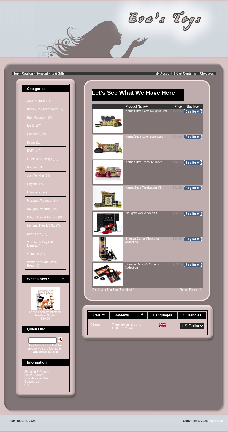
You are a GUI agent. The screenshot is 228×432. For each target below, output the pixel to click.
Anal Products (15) (39, 101)
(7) (43, 225)
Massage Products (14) (42, 200)
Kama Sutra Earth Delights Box (146, 111)
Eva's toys (215, 420)
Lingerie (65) (35, 184)
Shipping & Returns (37, 371)
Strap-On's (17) (37, 234)
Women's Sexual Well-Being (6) (42, 264)
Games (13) (35, 167)
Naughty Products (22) (42, 209)
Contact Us (31, 381)
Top (16, 73)
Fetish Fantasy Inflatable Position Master (45, 313)
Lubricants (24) (37, 192)
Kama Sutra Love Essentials (144, 136)
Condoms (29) (36, 134)
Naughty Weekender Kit (141, 213)
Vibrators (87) (36, 254)
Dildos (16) (34, 142)
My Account (164, 73)
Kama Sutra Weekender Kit (144, 187)
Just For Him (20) (38, 175)
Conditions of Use (36, 378)
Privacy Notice (33, 375)
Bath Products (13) (39, 117)
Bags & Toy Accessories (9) (45, 109)
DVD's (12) (34, 150)
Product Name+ (137, 106)
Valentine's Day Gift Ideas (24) (40, 244)
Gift (26, 385)
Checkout (207, 73)
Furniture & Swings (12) (42, 159)
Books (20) (34, 125)
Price (178, 106)
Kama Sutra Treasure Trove (144, 162)
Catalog (27, 73)
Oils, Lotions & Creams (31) (45, 217)
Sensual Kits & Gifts (50, 73)
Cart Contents (186, 73)
